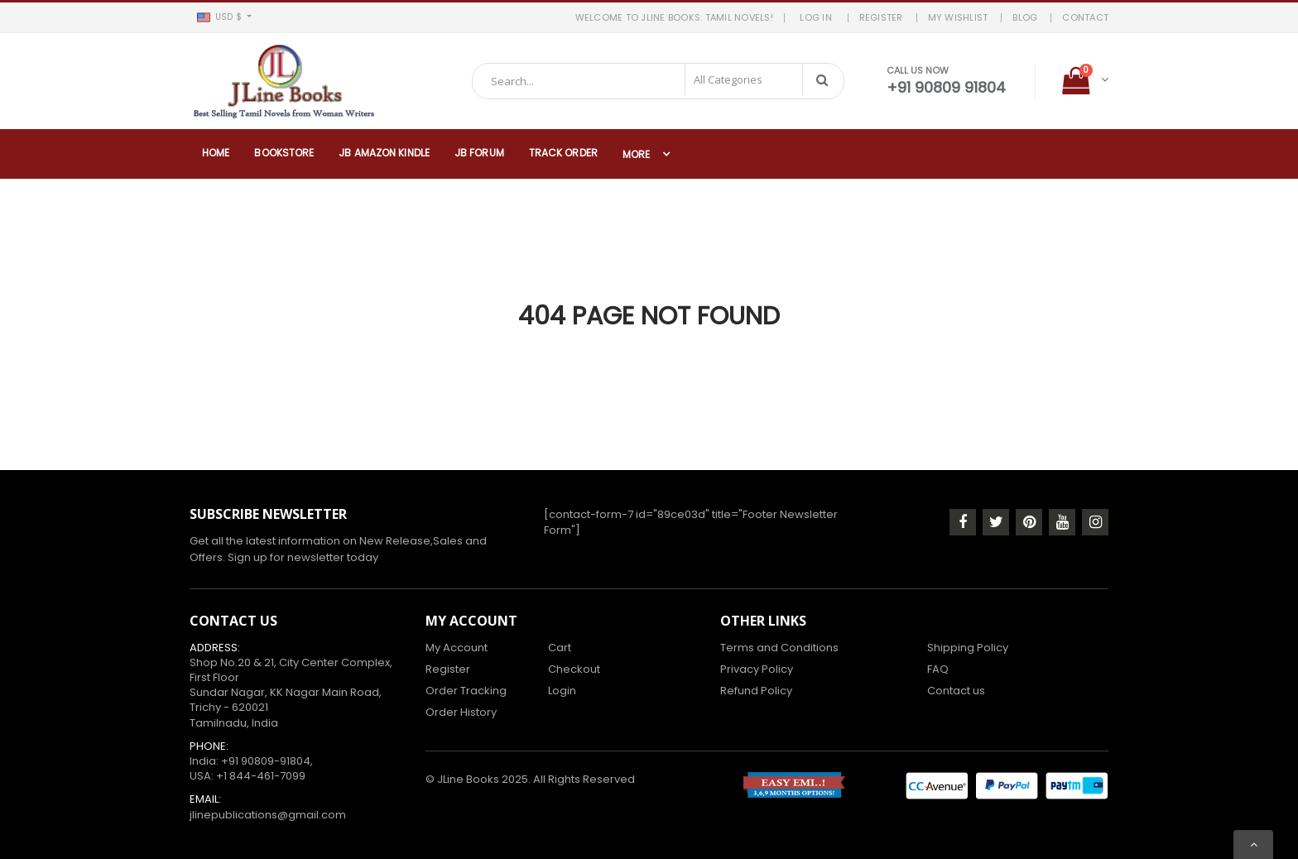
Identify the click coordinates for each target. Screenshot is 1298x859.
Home (215, 153)
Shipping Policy (967, 647)
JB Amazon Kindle (384, 153)
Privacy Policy (756, 669)
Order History (461, 712)
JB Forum (479, 153)
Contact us (956, 690)
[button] (224, 17)
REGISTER (881, 17)
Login (562, 690)
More (636, 154)
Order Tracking (466, 690)
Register (447, 669)
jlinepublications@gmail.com (268, 815)
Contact (1085, 17)
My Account (456, 647)
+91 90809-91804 (265, 761)
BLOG (1024, 17)
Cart (559, 647)
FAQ (938, 669)
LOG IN (818, 17)
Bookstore (284, 153)
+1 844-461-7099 (260, 776)
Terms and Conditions (779, 647)
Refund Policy (756, 690)
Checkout (574, 669)
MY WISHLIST (958, 17)
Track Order (563, 153)
